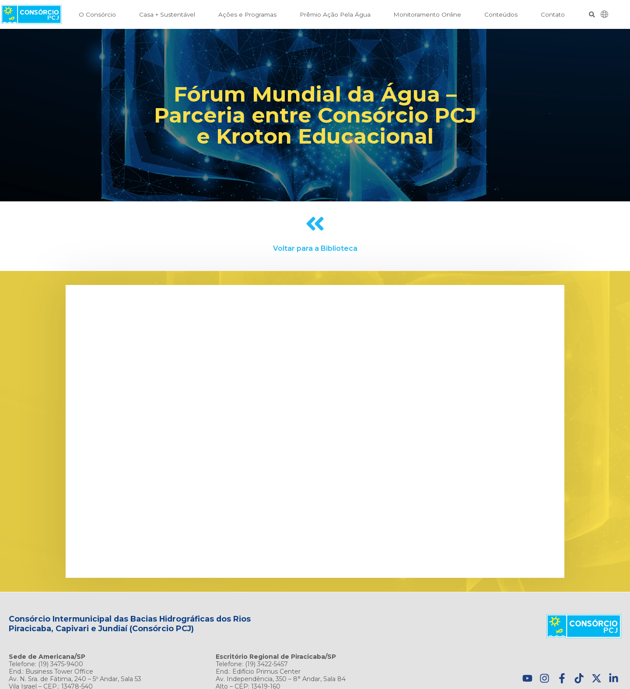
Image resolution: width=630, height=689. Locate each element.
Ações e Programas (247, 14)
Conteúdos (501, 14)
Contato (553, 14)
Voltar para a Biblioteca (315, 248)
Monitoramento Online (427, 14)
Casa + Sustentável (167, 14)
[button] (591, 14)
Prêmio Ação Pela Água (335, 14)
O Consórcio (97, 14)
